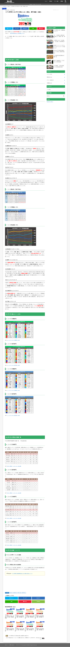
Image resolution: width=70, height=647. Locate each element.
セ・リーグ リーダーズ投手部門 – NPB (13, 365)
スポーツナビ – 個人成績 (17, 466)
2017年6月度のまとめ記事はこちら (17, 33)
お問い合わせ (12, 645)
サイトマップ (19, 645)
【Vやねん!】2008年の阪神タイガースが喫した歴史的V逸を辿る (59, 51)
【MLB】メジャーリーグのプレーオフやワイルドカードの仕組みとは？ (59, 46)
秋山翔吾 (20, 592)
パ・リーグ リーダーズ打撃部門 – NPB (13, 390)
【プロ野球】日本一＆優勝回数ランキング (59, 31)
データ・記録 (56, 1)
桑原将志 (15, 592)
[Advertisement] (25, 47)
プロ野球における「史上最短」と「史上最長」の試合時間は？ (59, 41)
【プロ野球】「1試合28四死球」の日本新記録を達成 (58, 66)
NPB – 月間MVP (9, 466)
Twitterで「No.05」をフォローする (35, 4)
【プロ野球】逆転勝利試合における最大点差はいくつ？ (22, 573)
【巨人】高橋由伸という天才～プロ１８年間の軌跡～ (59, 61)
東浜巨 (12, 592)
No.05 (29, 645)
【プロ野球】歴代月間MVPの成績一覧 (58, 56)
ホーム (6, 645)
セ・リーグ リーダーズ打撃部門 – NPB (13, 340)
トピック (46, 1)
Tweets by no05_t (50, 101)
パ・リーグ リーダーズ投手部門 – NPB (13, 415)
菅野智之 (24, 592)
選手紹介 (50, 1)
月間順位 (61, 1)
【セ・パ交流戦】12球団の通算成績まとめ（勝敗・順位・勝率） (59, 36)
